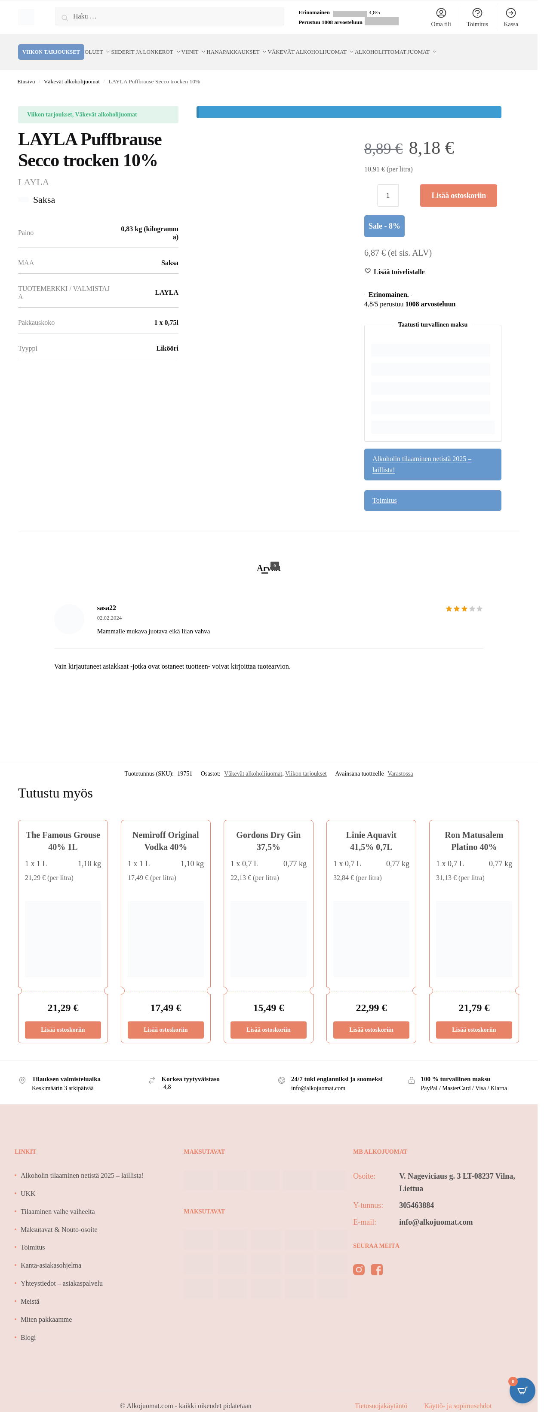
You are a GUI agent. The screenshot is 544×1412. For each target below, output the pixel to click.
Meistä (30, 1291)
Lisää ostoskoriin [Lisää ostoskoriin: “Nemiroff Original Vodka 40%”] (165, 1019)
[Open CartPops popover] (522, 1390)
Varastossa (400, 763)
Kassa (511, 17)
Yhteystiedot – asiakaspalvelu (62, 1273)
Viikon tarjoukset (306, 763)
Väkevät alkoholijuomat (72, 71)
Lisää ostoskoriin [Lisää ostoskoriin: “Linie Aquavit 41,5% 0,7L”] (371, 1019)
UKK (28, 1183)
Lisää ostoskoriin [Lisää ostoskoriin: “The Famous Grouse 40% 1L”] (63, 1019)
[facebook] (377, 1261)
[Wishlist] (399, 262)
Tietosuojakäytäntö (382, 1395)
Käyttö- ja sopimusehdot (458, 1395)
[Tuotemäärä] (388, 185)
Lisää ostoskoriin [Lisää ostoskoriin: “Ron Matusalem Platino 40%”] (474, 1019)
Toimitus (477, 17)
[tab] (269, 548)
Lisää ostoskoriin (458, 185)
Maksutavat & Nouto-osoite (59, 1219)
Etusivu (26, 71)
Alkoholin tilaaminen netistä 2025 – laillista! (421, 454)
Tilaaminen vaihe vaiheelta (58, 1201)
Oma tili (441, 17)
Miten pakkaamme (46, 1309)
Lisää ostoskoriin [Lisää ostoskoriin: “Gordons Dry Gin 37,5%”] (268, 1019)
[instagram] (359, 1261)
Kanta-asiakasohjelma (51, 1255)
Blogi (28, 1327)
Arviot (269, 556)
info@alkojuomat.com (436, 1211)
